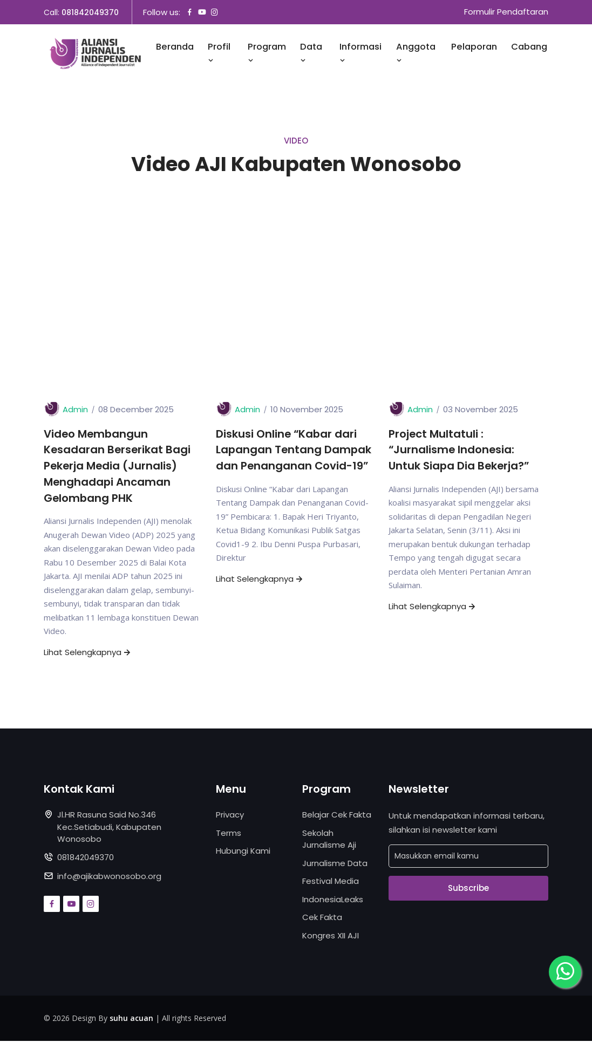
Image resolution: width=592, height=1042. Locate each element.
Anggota (416, 53)
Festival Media (330, 882)
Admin (75, 410)
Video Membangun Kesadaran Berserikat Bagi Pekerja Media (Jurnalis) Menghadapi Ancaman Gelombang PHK (118, 467)
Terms (228, 834)
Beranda (175, 47)
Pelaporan (474, 47)
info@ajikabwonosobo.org (109, 877)
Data (311, 53)
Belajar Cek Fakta (336, 815)
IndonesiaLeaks (332, 900)
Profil (219, 53)
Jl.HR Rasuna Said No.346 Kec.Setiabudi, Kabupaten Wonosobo (109, 828)
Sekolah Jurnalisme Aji (329, 840)
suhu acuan (131, 1019)
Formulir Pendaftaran (506, 12)
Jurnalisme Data (335, 864)
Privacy (230, 815)
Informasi (360, 53)
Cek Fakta (322, 918)
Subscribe (468, 889)
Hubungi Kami (243, 851)
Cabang (529, 47)
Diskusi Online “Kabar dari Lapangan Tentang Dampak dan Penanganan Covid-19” (294, 450)
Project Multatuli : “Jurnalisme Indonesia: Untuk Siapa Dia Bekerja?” (460, 450)
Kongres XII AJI (330, 936)
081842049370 (90, 12)
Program (267, 53)
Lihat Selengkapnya (88, 653)
